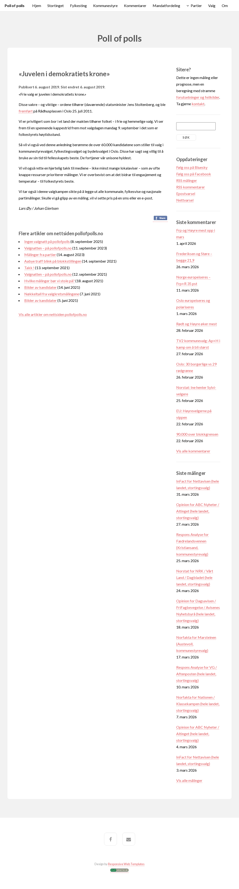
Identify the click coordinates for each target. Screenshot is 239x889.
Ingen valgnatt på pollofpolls (47, 241)
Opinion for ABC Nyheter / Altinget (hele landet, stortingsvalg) (197, 511)
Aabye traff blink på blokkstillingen (52, 261)
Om (225, 5)
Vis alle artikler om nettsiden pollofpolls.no (53, 314)
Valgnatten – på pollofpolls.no (48, 248)
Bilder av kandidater (40, 287)
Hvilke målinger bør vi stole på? (49, 280)
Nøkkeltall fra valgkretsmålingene (51, 294)
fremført (26, 111)
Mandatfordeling (166, 5)
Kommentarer (135, 5)
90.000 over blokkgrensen (197, 434)
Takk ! (29, 267)
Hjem (36, 5)
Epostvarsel (185, 193)
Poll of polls (15, 5)
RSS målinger (186, 180)
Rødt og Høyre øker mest (196, 324)
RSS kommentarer (190, 187)
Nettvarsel (184, 200)
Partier (196, 5)
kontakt (198, 103)
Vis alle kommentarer (193, 451)
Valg (211, 5)
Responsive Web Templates (126, 864)
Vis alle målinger (189, 780)
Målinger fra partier (40, 254)
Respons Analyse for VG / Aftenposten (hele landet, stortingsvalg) (196, 674)
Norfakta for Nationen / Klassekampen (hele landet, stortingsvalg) (197, 703)
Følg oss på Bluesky (191, 167)
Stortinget (55, 5)
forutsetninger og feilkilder (197, 97)
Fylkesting (78, 5)
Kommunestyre (105, 5)
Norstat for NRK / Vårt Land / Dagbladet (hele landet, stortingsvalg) (194, 577)
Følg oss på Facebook (193, 174)
